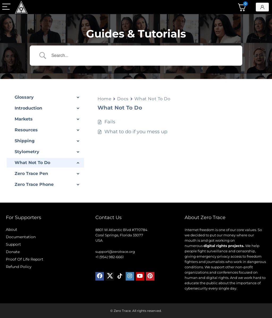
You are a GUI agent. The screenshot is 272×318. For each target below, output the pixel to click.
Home (104, 98)
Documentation (21, 237)
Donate (13, 251)
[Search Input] (142, 55)
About (11, 229)
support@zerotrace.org (115, 251)
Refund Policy (19, 266)
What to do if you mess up (135, 132)
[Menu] (6, 7)
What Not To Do (152, 98)
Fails (109, 122)
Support (13, 244)
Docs (122, 98)
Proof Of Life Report (24, 259)
